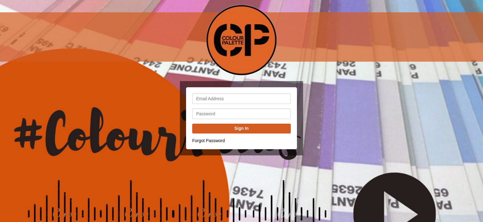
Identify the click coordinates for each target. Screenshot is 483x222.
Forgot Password (208, 140)
